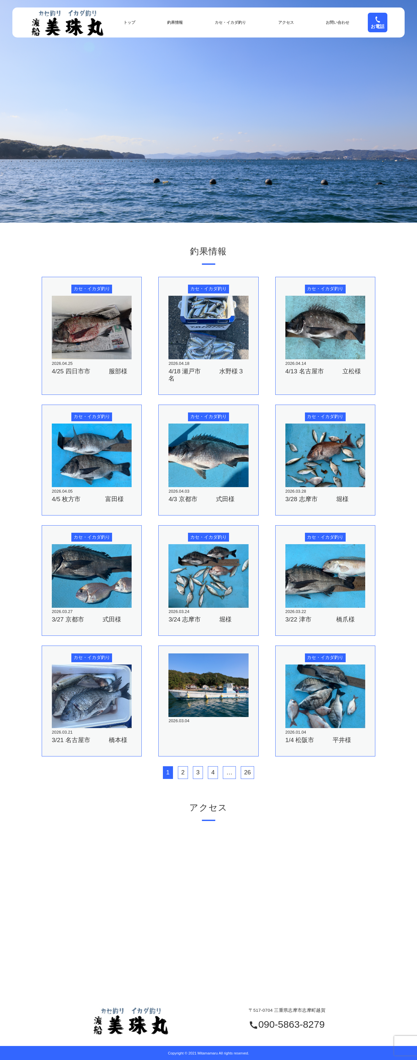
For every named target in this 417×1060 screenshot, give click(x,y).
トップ (129, 22)
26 (247, 772)
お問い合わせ (337, 22)
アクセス (286, 22)
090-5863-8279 (287, 1025)
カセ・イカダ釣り (230, 22)
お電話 (377, 22)
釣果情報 (175, 22)
